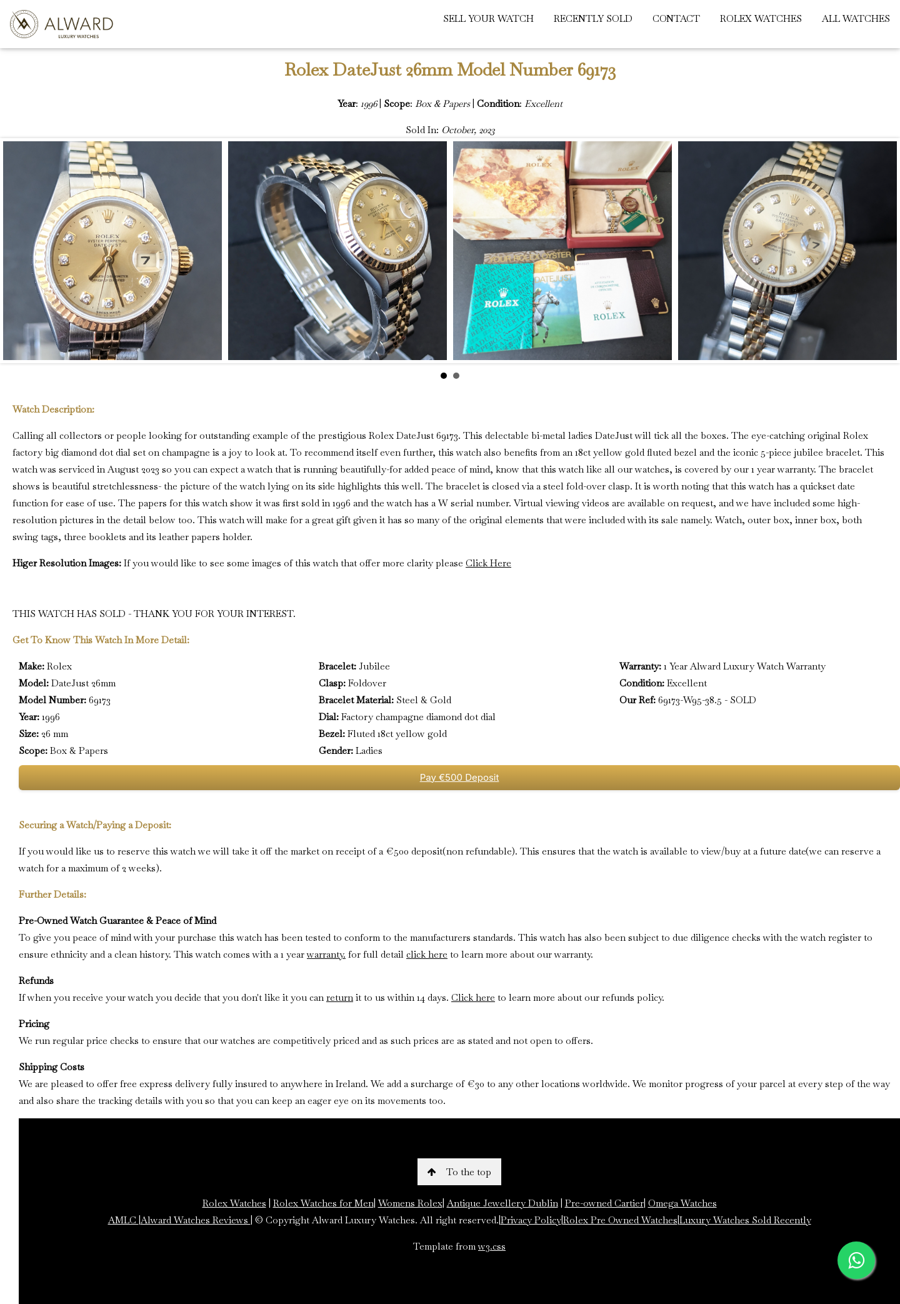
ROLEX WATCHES (761, 18)
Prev (19, 251)
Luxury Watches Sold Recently (745, 1220)
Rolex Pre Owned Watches (620, 1220)
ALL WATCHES (856, 18)
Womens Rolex (410, 1203)
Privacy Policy (531, 1220)
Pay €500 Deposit (459, 777)
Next (881, 251)
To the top (459, 1172)
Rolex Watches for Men (323, 1203)
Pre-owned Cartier (604, 1203)
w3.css (492, 1246)
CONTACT (676, 18)
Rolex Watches (234, 1203)
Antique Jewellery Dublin (502, 1203)
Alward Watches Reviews (196, 1220)
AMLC (123, 1220)
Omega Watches (682, 1203)
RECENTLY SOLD (593, 18)
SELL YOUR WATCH (488, 18)
